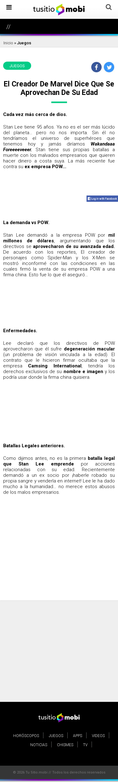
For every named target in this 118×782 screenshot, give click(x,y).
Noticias (38, 745)
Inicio (8, 43)
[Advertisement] (59, 560)
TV (85, 745)
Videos (98, 736)
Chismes (65, 745)
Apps (77, 736)
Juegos (24, 43)
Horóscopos (26, 736)
